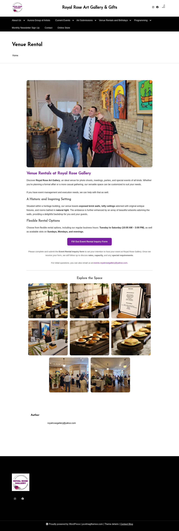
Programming (141, 21)
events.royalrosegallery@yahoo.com (110, 263)
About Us (16, 21)
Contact (48, 28)
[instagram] (153, 7)
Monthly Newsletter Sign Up (25, 28)
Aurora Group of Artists (38, 20)
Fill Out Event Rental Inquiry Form (89, 241)
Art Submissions (84, 21)
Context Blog (126, 524)
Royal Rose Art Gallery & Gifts (89, 8)
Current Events (62, 21)
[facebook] (157, 7)
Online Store (64, 28)
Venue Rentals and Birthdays (113, 21)
